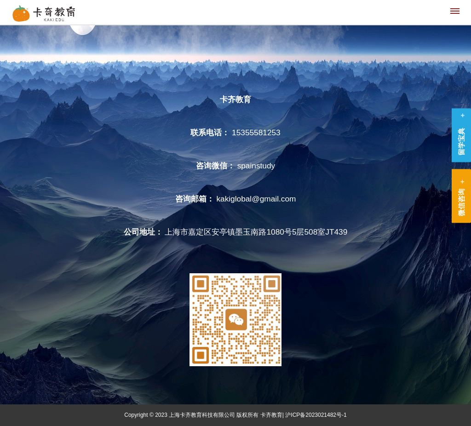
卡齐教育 (271, 415)
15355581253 (256, 132)
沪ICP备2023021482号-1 (315, 415)
